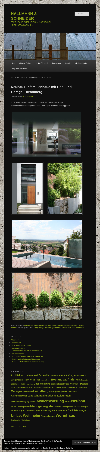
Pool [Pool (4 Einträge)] (59, 407)
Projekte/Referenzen (19, 69)
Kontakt (68, 63)
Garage (41, 328)
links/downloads (81, 63)
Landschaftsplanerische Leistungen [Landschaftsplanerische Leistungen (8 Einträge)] (49, 395)
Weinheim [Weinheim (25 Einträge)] (31, 416)
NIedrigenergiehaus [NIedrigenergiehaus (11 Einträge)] (43, 406)
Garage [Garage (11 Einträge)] (16, 391)
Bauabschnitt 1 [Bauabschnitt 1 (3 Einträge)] (80, 375)
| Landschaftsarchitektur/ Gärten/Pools (62, 325)
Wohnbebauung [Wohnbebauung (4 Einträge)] (48, 416)
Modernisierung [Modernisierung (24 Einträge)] (50, 401)
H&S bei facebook (18, 426)
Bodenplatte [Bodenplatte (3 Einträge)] (83, 380)
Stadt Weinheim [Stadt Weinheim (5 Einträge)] (59, 410)
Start (13, 63)
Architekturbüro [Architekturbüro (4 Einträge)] (58, 375)
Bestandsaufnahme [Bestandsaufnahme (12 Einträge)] (64, 379)
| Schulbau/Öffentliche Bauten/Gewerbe (27, 356)
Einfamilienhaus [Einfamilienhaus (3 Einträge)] (17, 387)
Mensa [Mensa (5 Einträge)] (33, 401)
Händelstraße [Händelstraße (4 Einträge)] (70, 392)
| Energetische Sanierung (21, 345)
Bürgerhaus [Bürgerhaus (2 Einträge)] (29, 384)
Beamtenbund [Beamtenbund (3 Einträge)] (45, 380)
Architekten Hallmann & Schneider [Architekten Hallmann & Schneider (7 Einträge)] (30, 375)
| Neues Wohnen (17, 354)
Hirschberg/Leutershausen (55, 328)
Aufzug (35, 328)
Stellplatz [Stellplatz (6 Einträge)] (73, 410)
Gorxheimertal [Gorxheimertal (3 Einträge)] (27, 392)
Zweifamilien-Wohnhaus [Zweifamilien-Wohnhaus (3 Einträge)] (20, 420)
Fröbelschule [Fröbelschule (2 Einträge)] (83, 387)
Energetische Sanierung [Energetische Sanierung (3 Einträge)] (34, 387)
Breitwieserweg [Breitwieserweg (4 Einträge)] (18, 384)
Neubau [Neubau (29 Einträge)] (78, 401)
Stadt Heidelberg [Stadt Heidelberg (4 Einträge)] (43, 410)
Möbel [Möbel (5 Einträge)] (67, 401)
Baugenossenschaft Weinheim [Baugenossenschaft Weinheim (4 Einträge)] (25, 380)
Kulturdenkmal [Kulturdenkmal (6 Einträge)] (19, 395)
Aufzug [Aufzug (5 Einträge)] (69, 375)
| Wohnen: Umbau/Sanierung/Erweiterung (27, 362)
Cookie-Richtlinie (66, 448)
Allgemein (15, 340)
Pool (74, 328)
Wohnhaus (80, 328)
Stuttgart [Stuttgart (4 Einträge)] (83, 410)
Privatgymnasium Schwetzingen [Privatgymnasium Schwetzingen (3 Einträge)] (75, 407)
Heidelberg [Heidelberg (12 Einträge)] (40, 391)
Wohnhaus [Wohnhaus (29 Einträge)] (65, 415)
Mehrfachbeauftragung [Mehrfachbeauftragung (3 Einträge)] (20, 402)
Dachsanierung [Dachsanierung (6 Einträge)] (42, 383)
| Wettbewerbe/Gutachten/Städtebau (25, 359)
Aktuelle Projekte (25, 63)
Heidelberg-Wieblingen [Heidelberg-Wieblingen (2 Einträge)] (56, 391)
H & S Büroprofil (42, 63)
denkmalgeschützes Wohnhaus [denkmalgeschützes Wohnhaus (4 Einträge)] (65, 384)
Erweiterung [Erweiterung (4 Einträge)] (49, 387)
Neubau (68, 328)
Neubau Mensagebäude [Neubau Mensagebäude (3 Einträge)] (20, 407)
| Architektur (28, 325)
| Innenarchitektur (41, 325)
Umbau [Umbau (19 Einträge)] (16, 416)
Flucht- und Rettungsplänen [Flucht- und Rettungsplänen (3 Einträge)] (67, 387)
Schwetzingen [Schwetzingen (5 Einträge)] (18, 410)
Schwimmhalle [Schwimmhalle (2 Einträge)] (30, 410)
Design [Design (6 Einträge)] (84, 383)
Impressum (56, 63)
